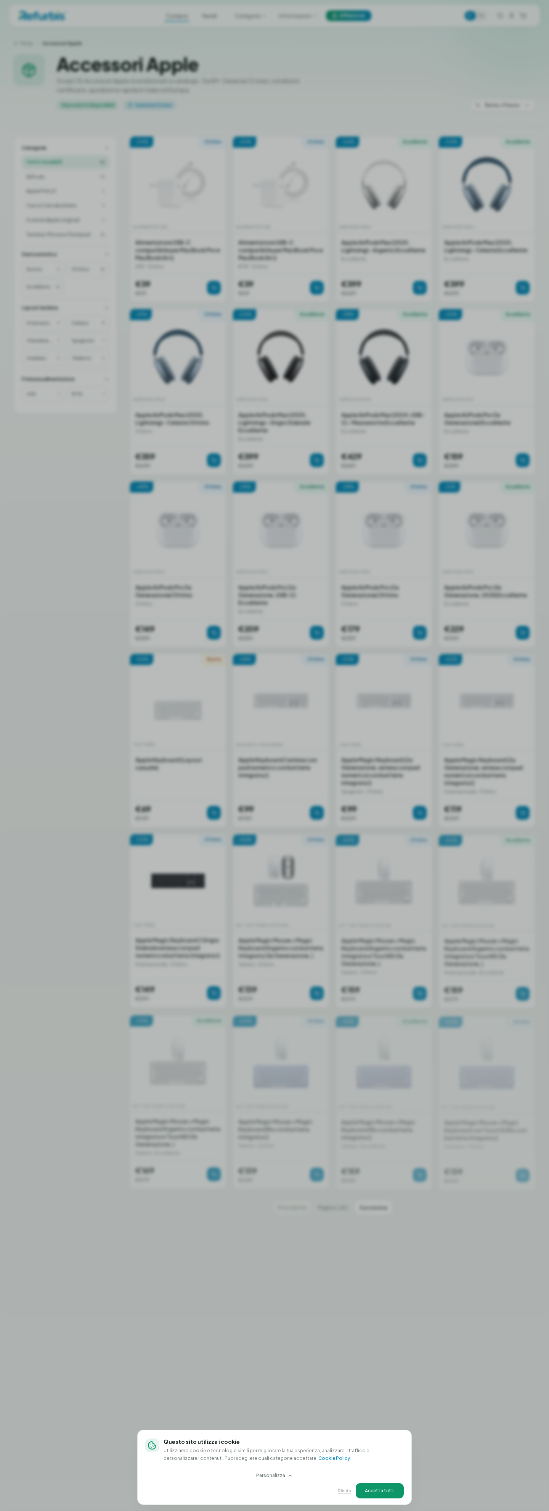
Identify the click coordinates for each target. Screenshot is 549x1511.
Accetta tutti (380, 1490)
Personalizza (274, 1475)
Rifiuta (344, 1490)
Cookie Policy (334, 1458)
